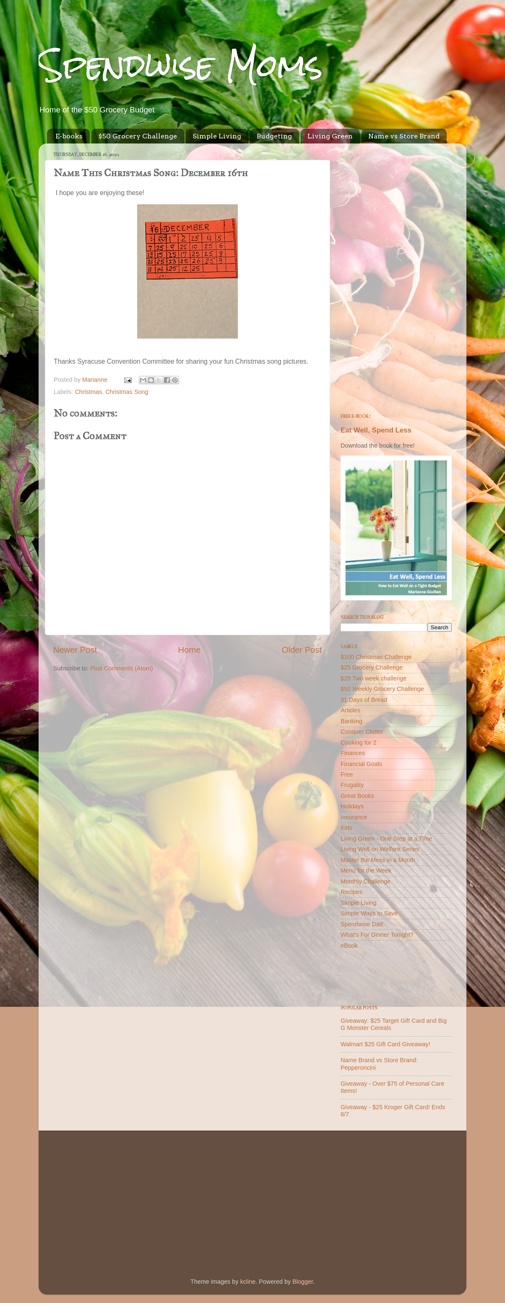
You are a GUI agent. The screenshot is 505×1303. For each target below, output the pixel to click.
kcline (247, 1281)
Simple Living (217, 136)
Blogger (302, 1281)
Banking (351, 721)
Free (347, 774)
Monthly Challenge (365, 881)
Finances (353, 753)
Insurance (354, 817)
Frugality (352, 785)
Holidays (352, 806)
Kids (346, 827)
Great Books (357, 795)
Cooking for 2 (359, 742)
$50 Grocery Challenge (137, 136)
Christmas (88, 391)
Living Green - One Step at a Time (386, 838)
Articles (350, 710)
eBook (349, 945)
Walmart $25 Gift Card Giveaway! (385, 1044)
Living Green (330, 136)
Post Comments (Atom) (121, 668)
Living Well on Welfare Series (380, 849)
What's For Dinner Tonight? (377, 934)
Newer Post (75, 649)
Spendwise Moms (181, 65)
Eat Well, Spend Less (376, 430)
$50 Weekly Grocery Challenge (382, 688)
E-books (69, 136)
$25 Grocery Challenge (372, 667)
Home (189, 649)
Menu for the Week (366, 870)
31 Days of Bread (364, 699)
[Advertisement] (396, 275)
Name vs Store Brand (404, 136)
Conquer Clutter (362, 731)
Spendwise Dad (362, 924)
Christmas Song (126, 391)
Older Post (302, 649)
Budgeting (274, 136)
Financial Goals (361, 764)
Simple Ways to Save (369, 913)
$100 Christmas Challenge (376, 657)
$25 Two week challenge (373, 678)
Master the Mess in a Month (378, 860)
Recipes (351, 892)
